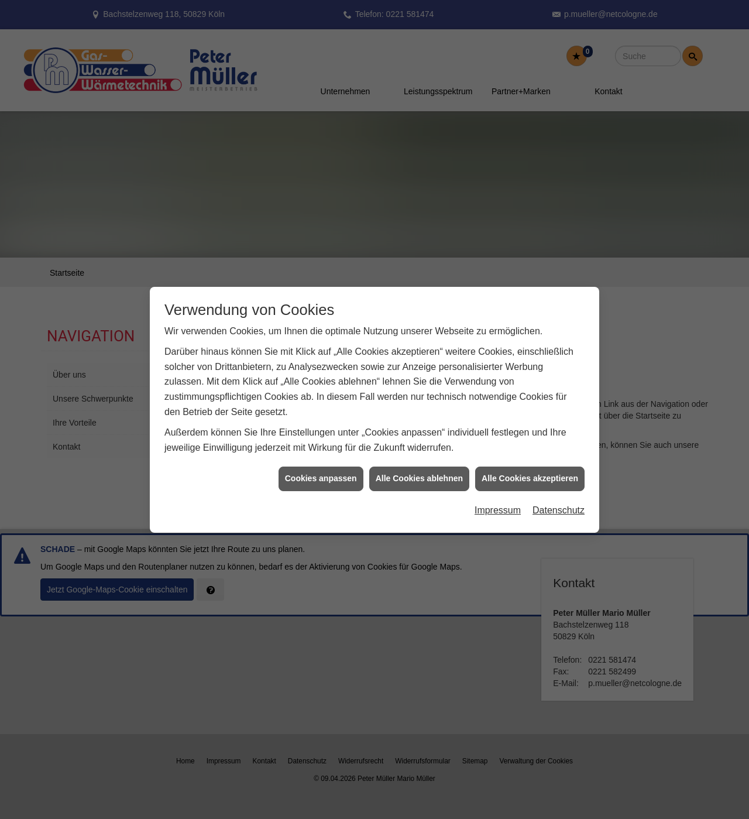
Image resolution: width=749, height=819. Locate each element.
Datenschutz (558, 496)
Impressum (498, 496)
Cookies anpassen (321, 463)
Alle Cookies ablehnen (419, 463)
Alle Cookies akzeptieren (530, 463)
